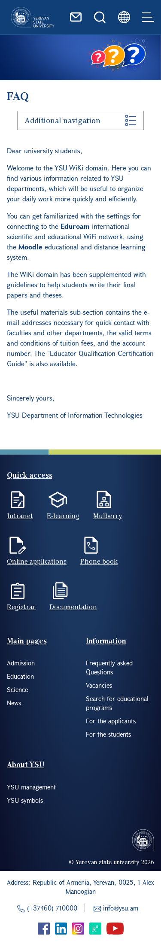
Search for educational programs (117, 703)
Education (20, 676)
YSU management (31, 787)
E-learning (63, 515)
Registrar (21, 606)
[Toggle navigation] (148, 17)
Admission (21, 663)
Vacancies (99, 685)
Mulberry (107, 515)
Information (106, 641)
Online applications (37, 561)
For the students (108, 734)
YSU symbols (25, 800)
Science (17, 689)
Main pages (27, 641)
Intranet (20, 515)
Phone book (99, 561)
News (14, 702)
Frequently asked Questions (109, 667)
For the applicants (111, 720)
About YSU (25, 764)
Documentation (73, 606)
